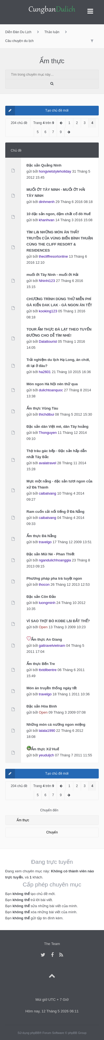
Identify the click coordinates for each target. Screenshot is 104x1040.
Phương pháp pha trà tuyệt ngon (54, 578)
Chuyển (52, 832)
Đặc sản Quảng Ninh (44, 165)
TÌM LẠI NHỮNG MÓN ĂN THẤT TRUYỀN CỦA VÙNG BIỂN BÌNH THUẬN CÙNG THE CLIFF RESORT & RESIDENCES (60, 241)
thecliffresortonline (53, 256)
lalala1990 (47, 730)
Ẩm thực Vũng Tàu (42, 408)
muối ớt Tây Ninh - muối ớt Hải (53, 275)
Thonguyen (48, 433)
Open (43, 627)
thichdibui (46, 414)
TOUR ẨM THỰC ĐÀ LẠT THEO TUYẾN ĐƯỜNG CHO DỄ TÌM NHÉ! (59, 332)
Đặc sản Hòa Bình (42, 706)
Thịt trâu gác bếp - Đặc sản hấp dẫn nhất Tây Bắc (57, 454)
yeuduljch (46, 755)
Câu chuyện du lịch (19, 41)
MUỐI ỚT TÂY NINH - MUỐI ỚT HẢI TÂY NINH (56, 193)
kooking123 (48, 311)
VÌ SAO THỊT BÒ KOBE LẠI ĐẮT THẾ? (58, 621)
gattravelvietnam (52, 645)
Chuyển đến (49, 810)
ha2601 (45, 372)
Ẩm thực (52, 61)
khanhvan (46, 220)
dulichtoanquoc (51, 390)
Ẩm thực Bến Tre (41, 664)
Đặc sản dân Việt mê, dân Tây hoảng (58, 426)
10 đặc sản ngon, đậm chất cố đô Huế (58, 214)
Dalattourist (48, 341)
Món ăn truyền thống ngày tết (52, 688)
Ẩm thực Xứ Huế (45, 749)
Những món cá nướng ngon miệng (56, 724)
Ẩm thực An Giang (46, 639)
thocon (44, 584)
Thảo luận (52, 32)
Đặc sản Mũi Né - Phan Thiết (50, 554)
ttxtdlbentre (47, 670)
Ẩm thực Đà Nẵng (41, 536)
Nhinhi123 (47, 281)
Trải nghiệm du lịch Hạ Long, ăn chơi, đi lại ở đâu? (58, 363)
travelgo (45, 542)
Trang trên (43, 123)
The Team (52, 944)
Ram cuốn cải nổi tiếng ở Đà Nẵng (55, 512)
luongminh (47, 603)
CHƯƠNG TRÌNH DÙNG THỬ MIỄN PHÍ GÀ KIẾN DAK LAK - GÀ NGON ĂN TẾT (59, 302)
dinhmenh (46, 202)
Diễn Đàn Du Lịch (18, 32)
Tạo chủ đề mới (37, 110)
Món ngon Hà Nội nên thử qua (52, 384)
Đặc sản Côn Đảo (41, 597)
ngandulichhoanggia (55, 560)
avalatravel (47, 463)
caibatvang (47, 493)
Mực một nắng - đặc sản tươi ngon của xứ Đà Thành (59, 484)
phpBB (34, 1032)
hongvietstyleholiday (55, 171)
